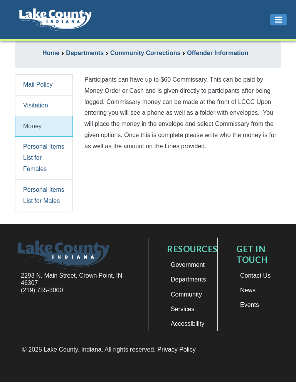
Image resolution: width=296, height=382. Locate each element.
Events (249, 305)
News (248, 290)
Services (182, 309)
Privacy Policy (176, 349)
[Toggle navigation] (278, 20)
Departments (188, 279)
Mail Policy (37, 84)
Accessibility (187, 323)
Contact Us (255, 275)
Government (188, 264)
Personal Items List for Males (43, 195)
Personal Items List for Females (43, 157)
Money (32, 126)
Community (186, 294)
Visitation (35, 105)
